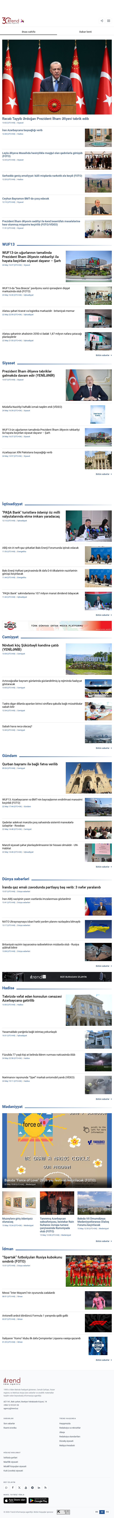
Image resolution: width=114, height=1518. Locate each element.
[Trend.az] (13, 21)
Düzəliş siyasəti (66, 1441)
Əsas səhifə (28, 31)
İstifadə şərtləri (10, 1457)
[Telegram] (32, 1487)
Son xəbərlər (9, 1423)
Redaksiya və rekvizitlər (70, 1428)
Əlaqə (62, 1432)
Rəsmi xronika (10, 1428)
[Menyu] (109, 21)
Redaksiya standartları (69, 1436)
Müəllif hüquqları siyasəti (15, 1466)
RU (107, 1512)
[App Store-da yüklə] (15, 1500)
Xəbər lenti (85, 31)
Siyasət (8, 363)
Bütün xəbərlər (102, 355)
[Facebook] (12, 1487)
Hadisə (8, 988)
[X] (19, 1487)
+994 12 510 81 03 (11, 1405)
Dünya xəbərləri (15, 879)
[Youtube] (25, 1487)
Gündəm (9, 755)
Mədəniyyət (12, 1106)
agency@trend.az (11, 1408)
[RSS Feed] (45, 1487)
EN (96, 1512)
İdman (7, 1249)
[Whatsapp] (6, 1487)
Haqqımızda (65, 1423)
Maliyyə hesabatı (67, 1445)
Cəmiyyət (10, 637)
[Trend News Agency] (12, 1381)
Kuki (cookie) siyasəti (13, 1470)
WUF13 (8, 244)
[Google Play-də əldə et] (38, 1500)
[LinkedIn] (39, 1487)
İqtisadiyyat (12, 504)
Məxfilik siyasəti (11, 1462)
